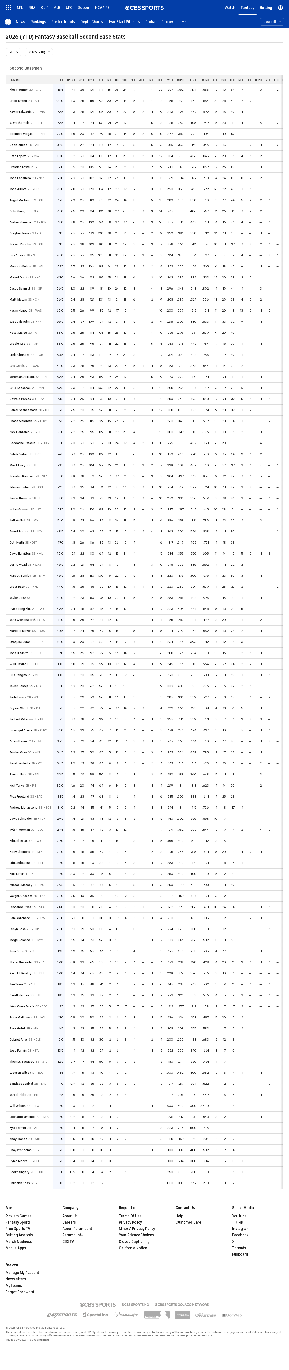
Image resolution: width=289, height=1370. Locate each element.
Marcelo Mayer (20, 631)
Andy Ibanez (18, 1139)
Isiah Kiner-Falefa (22, 1006)
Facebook (240, 1235)
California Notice (133, 1248)
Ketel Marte (18, 333)
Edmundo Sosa (20, 863)
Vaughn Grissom (21, 896)
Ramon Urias (18, 774)
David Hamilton (20, 554)
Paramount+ (72, 1235)
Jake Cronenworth (23, 620)
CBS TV (68, 1241)
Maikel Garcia (19, 277)
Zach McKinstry (20, 973)
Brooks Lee (18, 344)
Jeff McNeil (17, 520)
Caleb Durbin (18, 454)
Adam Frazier (19, 741)
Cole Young (17, 211)
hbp (258, 80)
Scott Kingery (19, 1172)
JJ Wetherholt (20, 123)
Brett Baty (17, 587)
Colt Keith (17, 542)
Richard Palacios (21, 719)
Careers (69, 1222)
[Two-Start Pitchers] (124, 21)
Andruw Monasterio (24, 808)
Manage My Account (22, 1272)
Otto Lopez (18, 156)
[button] (184, 21)
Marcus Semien (20, 576)
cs (249, 80)
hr (150, 80)
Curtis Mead (18, 565)
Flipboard (240, 1254)
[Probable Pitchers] (160, 21)
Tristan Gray (18, 752)
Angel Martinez (20, 200)
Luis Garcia (17, 366)
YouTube (239, 1216)
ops (205, 80)
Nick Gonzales (20, 432)
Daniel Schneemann (23, 410)
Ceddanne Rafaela (22, 443)
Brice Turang (18, 101)
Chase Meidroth (21, 421)
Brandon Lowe (20, 167)
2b (132, 80)
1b (124, 80)
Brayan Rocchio (20, 244)
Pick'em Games (18, 1216)
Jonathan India (20, 763)
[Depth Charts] (92, 21)
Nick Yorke (17, 785)
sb (240, 80)
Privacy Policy (130, 1222)
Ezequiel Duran (20, 642)
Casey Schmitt (20, 288)
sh (268, 80)
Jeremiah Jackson (22, 377)
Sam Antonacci (20, 918)
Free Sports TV (18, 1228)
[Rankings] (38, 21)
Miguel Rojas (19, 841)
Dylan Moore (18, 1161)
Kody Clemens (20, 852)
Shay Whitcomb (21, 1150)
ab (101, 80)
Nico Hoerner (19, 90)
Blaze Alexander (21, 962)
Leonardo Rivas (20, 907)
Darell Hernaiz (19, 995)
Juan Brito (17, 951)
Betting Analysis (19, 1235)
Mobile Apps (16, 1248)
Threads (239, 1248)
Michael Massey (21, 885)
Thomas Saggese (22, 1062)
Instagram (241, 1228)
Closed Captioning (134, 1241)
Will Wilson (18, 1106)
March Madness (19, 1241)
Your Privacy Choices (136, 1235)
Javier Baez (18, 598)
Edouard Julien (20, 487)
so (223, 80)
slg (193, 80)
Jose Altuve (18, 189)
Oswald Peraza (20, 399)
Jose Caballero (20, 178)
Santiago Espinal (21, 1084)
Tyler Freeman (20, 830)
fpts (59, 80)
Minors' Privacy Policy (137, 1228)
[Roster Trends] (63, 21)
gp (81, 80)
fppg (71, 80)
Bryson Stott (19, 708)
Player (15, 80)
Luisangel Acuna (21, 730)
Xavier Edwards (21, 112)
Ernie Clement (20, 355)
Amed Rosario (19, 531)
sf (276, 80)
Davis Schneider (21, 819)
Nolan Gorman (19, 509)
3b (141, 80)
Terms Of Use (130, 1216)
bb (215, 80)
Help (179, 1216)
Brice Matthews (21, 1017)
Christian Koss (20, 1183)
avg (170, 80)
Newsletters (16, 1279)
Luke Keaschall (20, 388)
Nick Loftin (17, 874)
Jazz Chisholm (20, 322)
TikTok (237, 1222)
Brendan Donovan (22, 476)
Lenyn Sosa (18, 929)
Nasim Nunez (18, 311)
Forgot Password (20, 1292)
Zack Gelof (17, 1028)
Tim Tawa (16, 984)
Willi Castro (18, 664)
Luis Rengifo (18, 675)
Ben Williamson (20, 498)
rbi (159, 80)
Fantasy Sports (18, 1222)
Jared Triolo (18, 1095)
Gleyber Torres (20, 233)
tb (232, 80)
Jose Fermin (18, 1051)
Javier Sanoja (19, 686)
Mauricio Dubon (20, 266)
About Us (70, 1216)
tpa (91, 80)
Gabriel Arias (19, 1039)
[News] (20, 21)
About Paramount (77, 1228)
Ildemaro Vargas (21, 134)
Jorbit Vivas (18, 697)
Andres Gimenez (21, 222)
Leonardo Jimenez (22, 1117)
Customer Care (188, 1222)
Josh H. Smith (19, 653)
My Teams (14, 1285)
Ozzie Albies (18, 145)
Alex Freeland (19, 797)
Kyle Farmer (18, 1128)
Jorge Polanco (20, 940)
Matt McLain (18, 299)
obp (180, 80)
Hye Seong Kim (20, 609)
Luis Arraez (17, 255)
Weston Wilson (20, 1073)
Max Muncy (17, 465)
